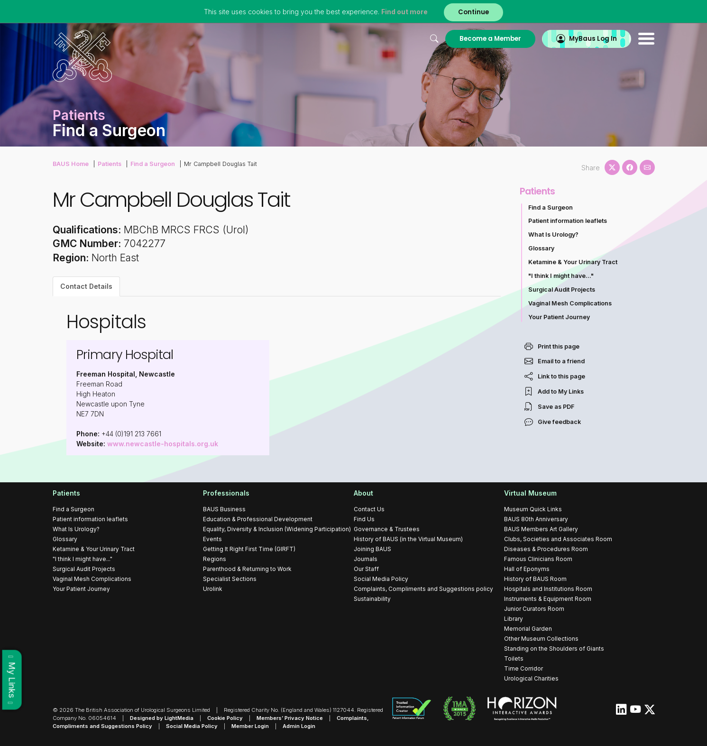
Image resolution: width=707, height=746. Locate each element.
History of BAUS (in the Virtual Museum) (408, 539)
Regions (214, 558)
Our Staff (366, 568)
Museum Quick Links (533, 509)
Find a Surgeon (152, 163)
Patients (109, 163)
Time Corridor (523, 668)
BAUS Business (224, 509)
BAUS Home (71, 163)
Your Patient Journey (559, 317)
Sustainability (372, 598)
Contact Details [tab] (86, 286)
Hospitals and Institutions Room (548, 588)
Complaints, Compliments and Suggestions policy (423, 588)
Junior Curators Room (534, 608)
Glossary (541, 248)
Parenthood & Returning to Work (247, 568)
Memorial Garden (528, 628)
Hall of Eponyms (527, 568)
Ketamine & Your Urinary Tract (572, 262)
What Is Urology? (553, 234)
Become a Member (490, 38)
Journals (365, 558)
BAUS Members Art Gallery (541, 529)
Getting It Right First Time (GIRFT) (249, 549)
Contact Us (369, 509)
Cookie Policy (225, 718)
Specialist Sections (230, 578)
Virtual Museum (530, 493)
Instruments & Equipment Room (547, 598)
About (363, 493)
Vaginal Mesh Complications (570, 303)
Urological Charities (531, 678)
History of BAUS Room (535, 578)
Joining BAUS (372, 549)
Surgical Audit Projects (561, 289)
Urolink (212, 588)
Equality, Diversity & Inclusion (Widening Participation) (277, 529)
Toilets (513, 658)
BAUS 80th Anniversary (536, 519)
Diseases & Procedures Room (546, 549)
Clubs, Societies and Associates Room (558, 539)
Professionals (226, 493)
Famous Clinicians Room (538, 558)
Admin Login (299, 726)
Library (513, 618)
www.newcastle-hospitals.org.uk (162, 444)
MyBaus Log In (593, 38)
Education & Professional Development (257, 519)
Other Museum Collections (541, 638)
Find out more (404, 12)
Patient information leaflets (567, 220)
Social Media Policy (381, 578)
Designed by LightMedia (161, 718)
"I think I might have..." (561, 275)
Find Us (364, 519)
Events (212, 539)
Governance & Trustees (387, 529)
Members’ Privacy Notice (290, 718)
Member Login (250, 726)
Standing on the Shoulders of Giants (554, 648)
